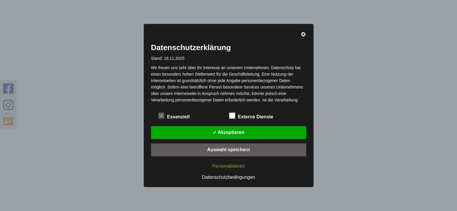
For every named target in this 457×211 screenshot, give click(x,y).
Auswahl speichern (228, 149)
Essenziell (174, 116)
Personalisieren (228, 166)
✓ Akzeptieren (228, 132)
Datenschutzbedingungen (228, 177)
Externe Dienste (251, 116)
